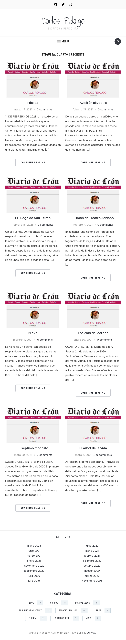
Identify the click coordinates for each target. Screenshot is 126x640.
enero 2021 (34, 560)
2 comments (45, 224)
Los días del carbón (93, 333)
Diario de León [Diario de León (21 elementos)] (87, 602)
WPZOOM (92, 633)
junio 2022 (92, 545)
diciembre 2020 (92, 560)
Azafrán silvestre (93, 103)
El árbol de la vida (93, 448)
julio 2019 (34, 580)
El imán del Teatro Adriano (93, 218)
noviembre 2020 (34, 565)
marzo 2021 (34, 555)
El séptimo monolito (33, 448)
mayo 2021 (92, 550)
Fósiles (32, 103)
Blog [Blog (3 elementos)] (36, 602)
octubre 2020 (92, 565)
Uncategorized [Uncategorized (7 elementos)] (66, 618)
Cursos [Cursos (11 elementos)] (59, 602)
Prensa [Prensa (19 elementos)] (38, 618)
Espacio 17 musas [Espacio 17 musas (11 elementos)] (73, 610)
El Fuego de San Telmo (33, 218)
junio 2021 (34, 550)
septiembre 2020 (34, 570)
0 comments (44, 109)
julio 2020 (34, 575)
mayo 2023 (34, 545)
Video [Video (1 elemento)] (93, 618)
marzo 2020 (92, 575)
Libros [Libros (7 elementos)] (102, 610)
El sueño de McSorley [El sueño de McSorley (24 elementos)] (35, 610)
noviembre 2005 (92, 580)
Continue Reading (33, 162)
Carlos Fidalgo (63, 21)
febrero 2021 (92, 555)
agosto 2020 (92, 570)
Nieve (32, 333)
